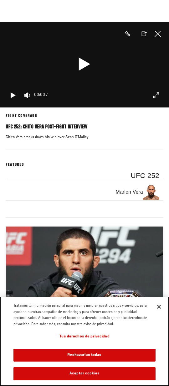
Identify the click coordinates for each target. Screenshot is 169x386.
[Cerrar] (159, 307)
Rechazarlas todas (84, 355)
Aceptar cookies (84, 374)
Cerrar (158, 34)
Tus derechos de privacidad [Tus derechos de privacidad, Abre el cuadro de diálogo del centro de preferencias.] (84, 337)
